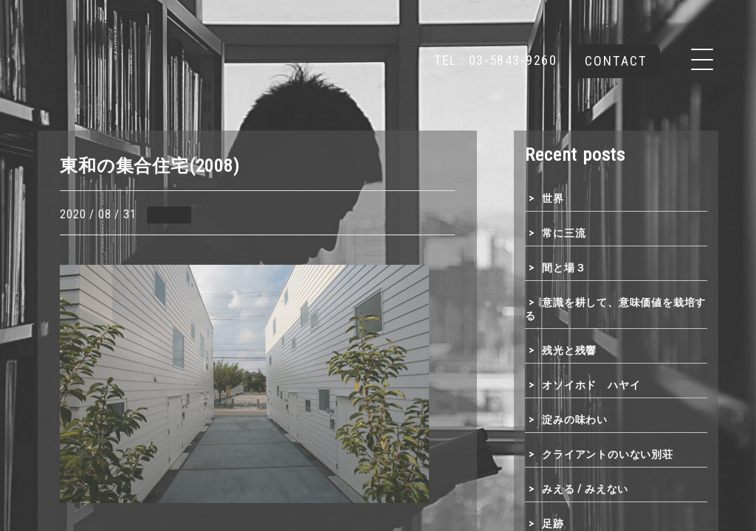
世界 (553, 198)
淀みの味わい (575, 420)
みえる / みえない (585, 489)
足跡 (553, 524)
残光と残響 (569, 350)
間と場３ (563, 268)
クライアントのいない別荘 (607, 454)
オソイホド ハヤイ (591, 385)
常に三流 (563, 233)
